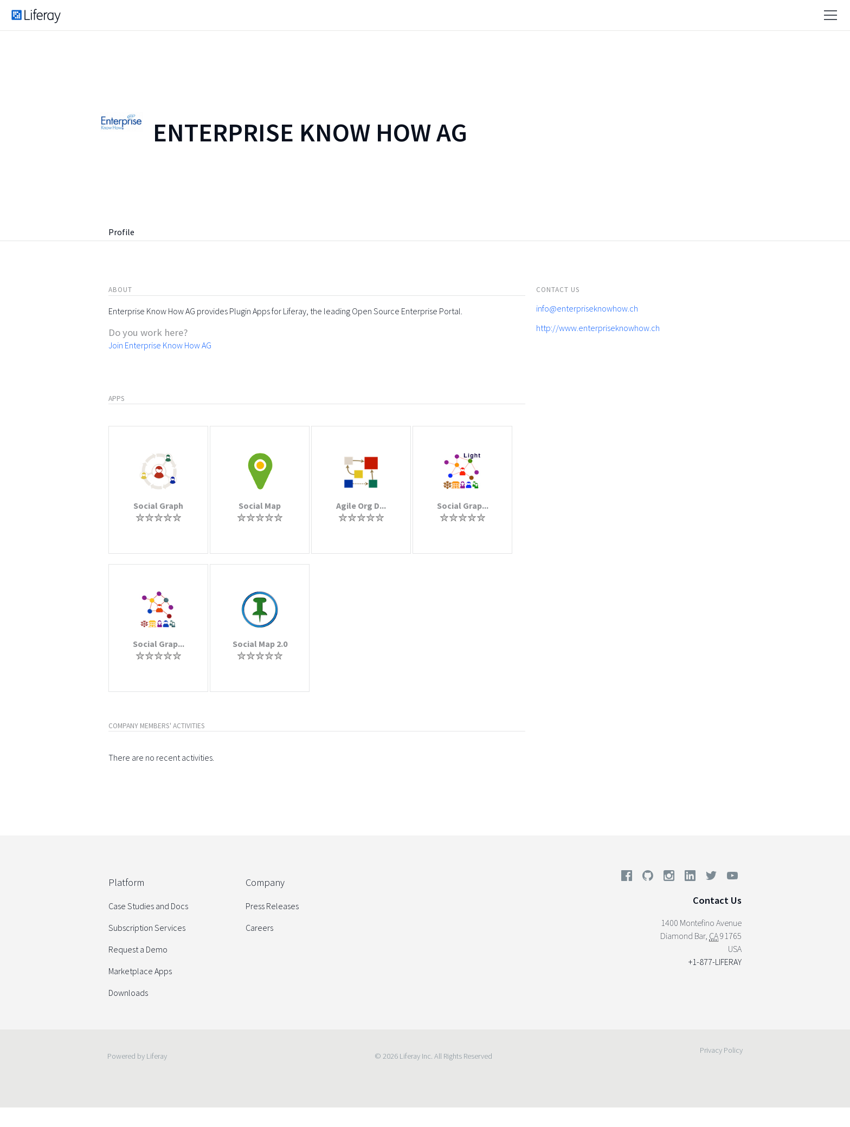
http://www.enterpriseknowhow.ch (598, 327)
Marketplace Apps (140, 971)
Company (265, 882)
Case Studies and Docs (148, 906)
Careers (259, 927)
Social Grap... (462, 505)
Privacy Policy (721, 1050)
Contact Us (717, 900)
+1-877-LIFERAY (715, 961)
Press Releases (272, 906)
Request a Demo (138, 949)
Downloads (128, 992)
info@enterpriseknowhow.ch (587, 308)
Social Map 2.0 (260, 643)
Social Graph (158, 505)
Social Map (260, 505)
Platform (126, 882)
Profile (121, 231)
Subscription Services (146, 927)
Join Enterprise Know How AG (159, 345)
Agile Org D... (361, 505)
